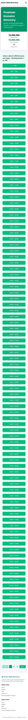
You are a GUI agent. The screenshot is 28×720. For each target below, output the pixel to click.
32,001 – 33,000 (14, 257)
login (2, 691)
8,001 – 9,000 (14, 113)
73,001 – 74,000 (14, 502)
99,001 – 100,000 (14, 657)
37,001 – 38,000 (14, 286)
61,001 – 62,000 (14, 430)
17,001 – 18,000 (14, 167)
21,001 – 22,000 (14, 191)
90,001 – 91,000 (14, 603)
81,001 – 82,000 (14, 549)
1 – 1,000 (14, 65)
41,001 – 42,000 (14, 310)
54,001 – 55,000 (14, 388)
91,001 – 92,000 (14, 609)
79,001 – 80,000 (14, 537)
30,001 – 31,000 (14, 245)
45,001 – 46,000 (14, 334)
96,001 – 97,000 (14, 639)
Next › (22, 666)
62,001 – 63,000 (14, 436)
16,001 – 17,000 (14, 161)
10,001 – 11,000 (14, 125)
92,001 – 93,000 (14, 615)
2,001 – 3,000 (14, 77)
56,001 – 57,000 (14, 400)
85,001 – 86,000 (14, 573)
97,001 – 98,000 (14, 645)
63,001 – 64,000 (14, 442)
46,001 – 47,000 (14, 340)
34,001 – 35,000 (14, 269)
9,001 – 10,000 (14, 119)
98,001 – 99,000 (14, 651)
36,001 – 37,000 (14, 281)
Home (2, 687)
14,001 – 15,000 (14, 149)
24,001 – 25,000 (14, 209)
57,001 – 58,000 (14, 406)
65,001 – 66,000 (14, 454)
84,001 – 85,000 (14, 567)
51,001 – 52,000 (14, 370)
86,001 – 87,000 (14, 579)
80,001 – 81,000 (14, 543)
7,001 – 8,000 (14, 107)
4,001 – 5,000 (14, 89)
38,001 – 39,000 (14, 292)
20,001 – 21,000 (14, 185)
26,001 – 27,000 (14, 221)
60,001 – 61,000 (14, 424)
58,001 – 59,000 (14, 412)
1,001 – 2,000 (14, 71)
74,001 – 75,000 (14, 508)
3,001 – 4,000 (14, 83)
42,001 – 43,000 (14, 316)
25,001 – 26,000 (14, 215)
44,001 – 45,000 (14, 328)
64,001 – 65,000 (14, 448)
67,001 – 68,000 (14, 466)
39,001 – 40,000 (14, 298)
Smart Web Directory (9, 2)
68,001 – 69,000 (14, 472)
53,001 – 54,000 (14, 382)
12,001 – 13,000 (14, 137)
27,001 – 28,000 (14, 227)
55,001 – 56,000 (14, 394)
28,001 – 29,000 (14, 233)
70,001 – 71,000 (14, 484)
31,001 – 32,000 (14, 251)
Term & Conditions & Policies (8, 695)
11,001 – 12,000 (14, 131)
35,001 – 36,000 (14, 275)
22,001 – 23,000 (14, 197)
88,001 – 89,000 (14, 591)
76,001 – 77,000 (14, 520)
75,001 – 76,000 (14, 514)
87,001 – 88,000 (14, 585)
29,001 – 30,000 (14, 239)
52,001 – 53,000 (14, 376)
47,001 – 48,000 (14, 346)
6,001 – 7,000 (14, 101)
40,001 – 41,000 (14, 304)
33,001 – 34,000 (14, 263)
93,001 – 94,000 (14, 621)
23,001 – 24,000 (14, 203)
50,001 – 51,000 (14, 364)
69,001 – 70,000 (14, 478)
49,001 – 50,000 (14, 358)
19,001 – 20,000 (14, 179)
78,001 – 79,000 (14, 531)
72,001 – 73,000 (14, 496)
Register (3, 689)
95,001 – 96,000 (14, 633)
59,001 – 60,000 (14, 418)
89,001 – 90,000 (14, 597)
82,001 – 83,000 (14, 555)
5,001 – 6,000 (14, 95)
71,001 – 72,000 (14, 490)
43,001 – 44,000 (14, 322)
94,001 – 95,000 (14, 627)
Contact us (4, 693)
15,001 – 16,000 (14, 155)
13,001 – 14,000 (14, 143)
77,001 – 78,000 (14, 525)
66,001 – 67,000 (14, 460)
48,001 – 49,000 (14, 352)
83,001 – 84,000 (14, 561)
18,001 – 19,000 (14, 173)
